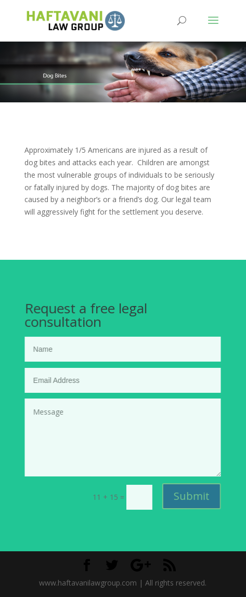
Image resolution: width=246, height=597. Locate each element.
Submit (191, 496)
